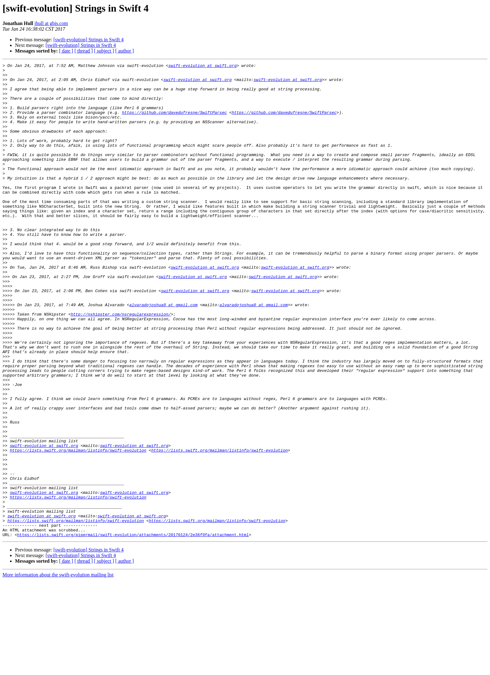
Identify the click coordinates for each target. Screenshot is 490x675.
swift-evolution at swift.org (202, 66)
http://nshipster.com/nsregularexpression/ (121, 365)
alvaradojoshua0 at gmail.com (163, 353)
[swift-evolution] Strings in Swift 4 (88, 39)
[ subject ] (104, 50)
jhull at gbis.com (51, 23)
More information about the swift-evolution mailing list (58, 669)
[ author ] (124, 50)
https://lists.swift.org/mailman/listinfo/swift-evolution (78, 528)
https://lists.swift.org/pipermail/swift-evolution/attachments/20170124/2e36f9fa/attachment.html (133, 629)
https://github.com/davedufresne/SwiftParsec (174, 122)
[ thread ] (83, 50)
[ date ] (66, 50)
